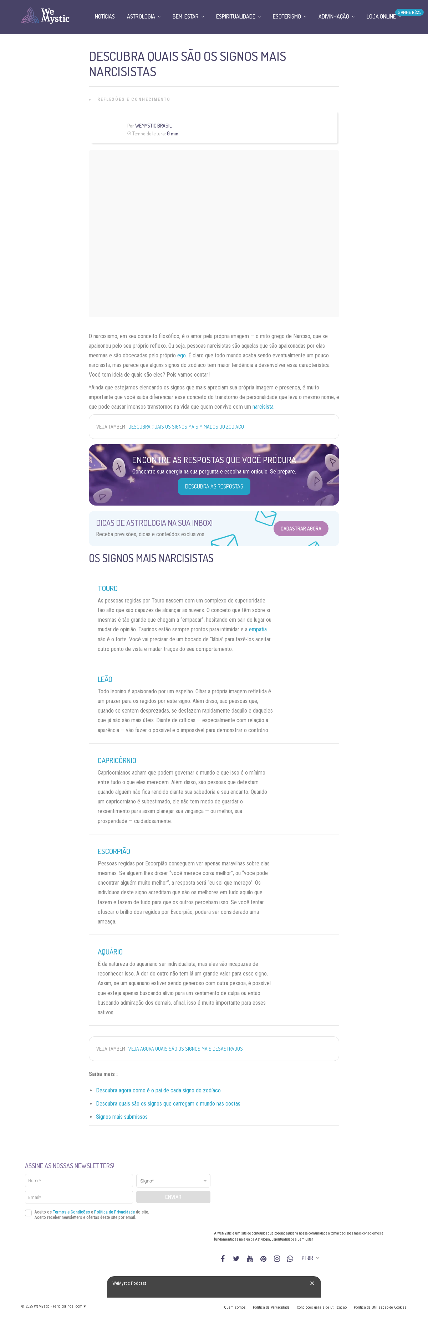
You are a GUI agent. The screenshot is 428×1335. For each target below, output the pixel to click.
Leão (105, 679)
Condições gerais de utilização (322, 1307)
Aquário (110, 951)
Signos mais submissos (122, 1116)
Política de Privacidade (114, 1212)
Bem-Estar (186, 16)
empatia (258, 629)
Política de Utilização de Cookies (380, 1307)
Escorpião (114, 851)
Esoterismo (287, 16)
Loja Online (381, 16)
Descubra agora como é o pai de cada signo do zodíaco (158, 1090)
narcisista (263, 406)
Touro (108, 588)
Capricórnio (117, 760)
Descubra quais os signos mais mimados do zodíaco (186, 427)
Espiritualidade (235, 16)
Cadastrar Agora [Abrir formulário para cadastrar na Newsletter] (301, 529)
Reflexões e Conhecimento (133, 99)
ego (181, 355)
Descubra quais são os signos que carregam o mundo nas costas (168, 1103)
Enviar (173, 1197)
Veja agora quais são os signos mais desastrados (185, 1049)
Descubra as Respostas (214, 486)
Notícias (105, 16)
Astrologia (141, 16)
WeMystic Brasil (153, 126)
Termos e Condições (71, 1212)
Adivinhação (334, 16)
